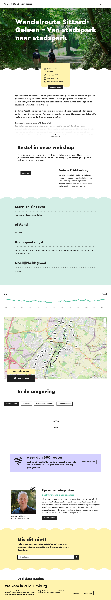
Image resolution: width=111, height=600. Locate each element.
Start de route (55, 87)
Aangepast (88, 593)
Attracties (26, 403)
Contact (21, 579)
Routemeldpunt (49, 487)
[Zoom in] (104, 319)
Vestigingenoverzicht (37, 579)
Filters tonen (21, 378)
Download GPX (52, 78)
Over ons (54, 579)
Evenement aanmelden (71, 579)
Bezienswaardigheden (44, 403)
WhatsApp (23, 556)
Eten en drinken (11, 403)
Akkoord (76, 593)
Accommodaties (64, 403)
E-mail (61, 556)
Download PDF (52, 75)
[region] (55, 348)
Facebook (39, 556)
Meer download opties (54, 81)
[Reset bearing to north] (104, 325)
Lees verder (55, 136)
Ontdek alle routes (88, 431)
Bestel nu (25, 173)
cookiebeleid (56, 592)
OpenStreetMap (95, 377)
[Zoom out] (104, 322)
